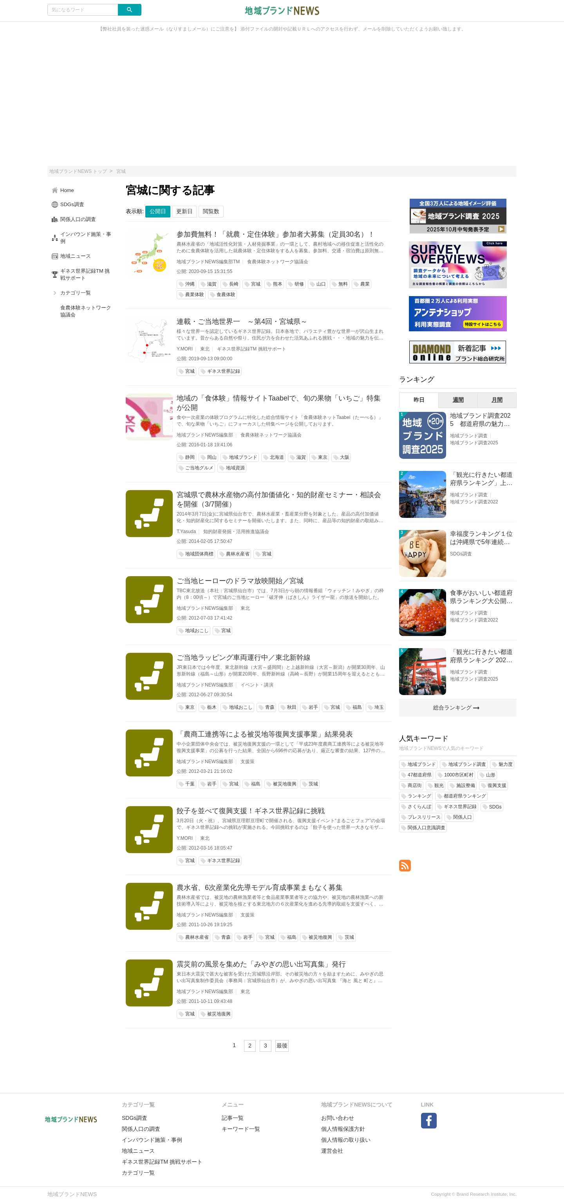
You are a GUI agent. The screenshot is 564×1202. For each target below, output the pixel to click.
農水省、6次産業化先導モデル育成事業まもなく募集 (260, 887)
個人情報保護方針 (343, 1129)
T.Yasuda (186, 531)
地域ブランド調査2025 (474, 443)
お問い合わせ (337, 1118)
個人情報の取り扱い (346, 1140)
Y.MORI (185, 349)
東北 (205, 349)
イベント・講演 (256, 685)
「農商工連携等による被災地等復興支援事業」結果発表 (265, 734)
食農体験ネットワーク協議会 (277, 261)
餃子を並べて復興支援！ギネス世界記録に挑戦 (251, 811)
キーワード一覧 (241, 1129)
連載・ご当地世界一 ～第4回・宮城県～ (242, 321)
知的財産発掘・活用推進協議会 (236, 531)
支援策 (247, 761)
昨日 (419, 400)
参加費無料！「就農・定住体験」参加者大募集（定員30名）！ (276, 234)
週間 (458, 400)
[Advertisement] (282, 103)
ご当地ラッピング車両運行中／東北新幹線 (244, 657)
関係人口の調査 (141, 1129)
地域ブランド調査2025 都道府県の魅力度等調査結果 (480, 420)
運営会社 (332, 1151)
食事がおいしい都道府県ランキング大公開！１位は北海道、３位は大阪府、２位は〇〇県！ (481, 597)
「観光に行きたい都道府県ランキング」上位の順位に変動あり (481, 479)
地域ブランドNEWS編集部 (205, 435)
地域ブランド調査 (469, 435)
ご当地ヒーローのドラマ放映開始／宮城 (240, 581)
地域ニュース (138, 1151)
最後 (282, 1045)
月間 (497, 400)
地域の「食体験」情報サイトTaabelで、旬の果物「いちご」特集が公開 (279, 402)
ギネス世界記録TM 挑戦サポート (251, 349)
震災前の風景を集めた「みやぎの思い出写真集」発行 (261, 964)
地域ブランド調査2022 (474, 502)
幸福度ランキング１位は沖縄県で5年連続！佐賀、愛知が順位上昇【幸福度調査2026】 (481, 538)
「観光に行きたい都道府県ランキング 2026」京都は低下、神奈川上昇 (481, 657)
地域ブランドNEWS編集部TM (208, 261)
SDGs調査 (461, 554)
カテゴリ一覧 (138, 1173)
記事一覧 (233, 1118)
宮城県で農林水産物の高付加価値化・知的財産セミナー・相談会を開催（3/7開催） (279, 499)
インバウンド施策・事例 (152, 1140)
